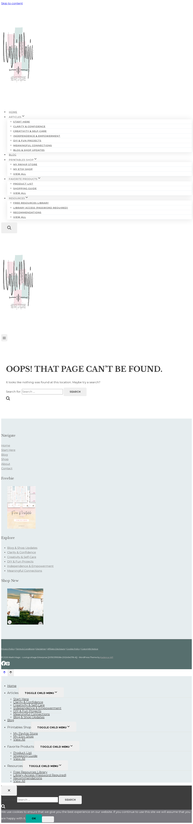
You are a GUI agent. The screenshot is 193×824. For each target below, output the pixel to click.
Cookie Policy (73, 649)
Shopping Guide (25, 188)
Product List (23, 183)
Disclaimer (41, 649)
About (5, 464)
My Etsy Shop (23, 169)
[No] (48, 819)
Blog (12, 154)
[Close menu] (1, 679)
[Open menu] (4, 337)
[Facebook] (3, 664)
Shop (5, 459)
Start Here (21, 121)
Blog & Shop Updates (29, 150)
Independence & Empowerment (36, 135)
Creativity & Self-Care (30, 131)
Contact (6, 468)
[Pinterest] (8, 664)
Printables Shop (19, 727)
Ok (34, 818)
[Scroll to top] (4, 672)
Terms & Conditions (25, 649)
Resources (15, 766)
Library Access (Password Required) (40, 207)
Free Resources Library (31, 202)
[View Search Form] (9, 227)
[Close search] (9, 791)
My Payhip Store (25, 164)
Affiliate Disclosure (56, 649)
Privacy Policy (8, 649)
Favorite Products (20, 746)
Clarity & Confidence (29, 126)
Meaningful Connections (32, 145)
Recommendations (27, 212)
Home (13, 112)
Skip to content (12, 3)
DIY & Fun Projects (27, 140)
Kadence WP (106, 657)
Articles (13, 693)
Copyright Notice (89, 649)
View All (19, 173)
